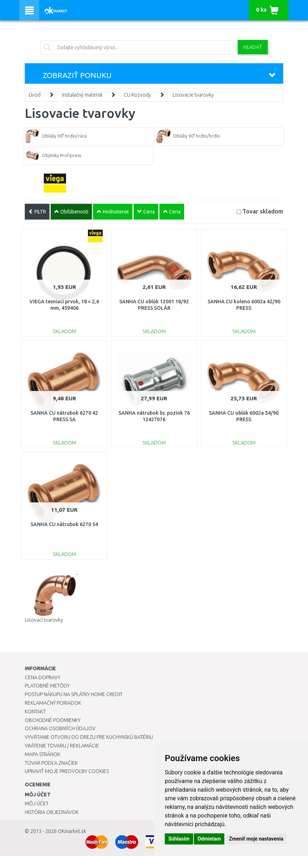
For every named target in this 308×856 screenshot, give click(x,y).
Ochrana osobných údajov (60, 728)
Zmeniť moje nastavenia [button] (256, 839)
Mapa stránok (42, 754)
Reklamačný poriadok (53, 703)
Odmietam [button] (209, 839)
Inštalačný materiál (82, 95)
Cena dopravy (42, 677)
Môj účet (36, 803)
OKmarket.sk (72, 831)
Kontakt (35, 711)
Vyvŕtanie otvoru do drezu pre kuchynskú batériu (89, 737)
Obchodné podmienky (52, 720)
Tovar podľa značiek (51, 763)
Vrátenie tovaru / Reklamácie (62, 746)
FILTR (37, 212)
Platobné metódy (47, 686)
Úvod (35, 95)
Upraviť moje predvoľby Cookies (67, 771)
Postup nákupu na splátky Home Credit (73, 694)
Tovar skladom (262, 211)
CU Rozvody (137, 95)
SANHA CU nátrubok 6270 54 (64, 524)
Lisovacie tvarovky (193, 95)
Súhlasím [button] (179, 839)
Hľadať (252, 47)
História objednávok (52, 812)
